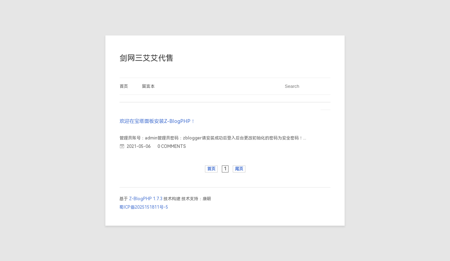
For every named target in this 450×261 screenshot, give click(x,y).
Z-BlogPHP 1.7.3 (145, 198)
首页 (124, 86)
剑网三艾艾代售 (147, 58)
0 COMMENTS (172, 146)
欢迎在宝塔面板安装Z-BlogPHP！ (157, 121)
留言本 (148, 86)
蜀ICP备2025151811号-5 (144, 207)
